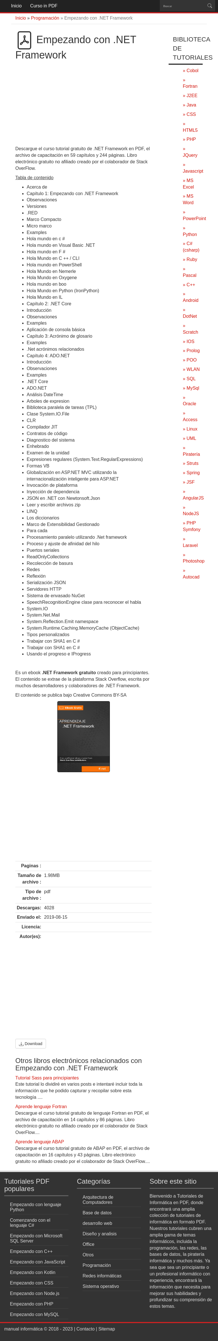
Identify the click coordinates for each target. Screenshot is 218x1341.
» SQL (189, 378)
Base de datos (97, 1212)
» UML (189, 438)
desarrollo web (97, 1223)
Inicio (16, 5)
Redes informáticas (102, 1275)
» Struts (190, 463)
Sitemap (106, 1329)
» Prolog (191, 350)
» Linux (190, 429)
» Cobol (190, 70)
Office (89, 1244)
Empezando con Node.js (34, 1293)
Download (30, 1043)
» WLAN (191, 369)
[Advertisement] (83, 103)
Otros (88, 1254)
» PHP (189, 139)
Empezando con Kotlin (32, 1272)
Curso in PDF (43, 5)
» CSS (189, 114)
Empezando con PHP (31, 1304)
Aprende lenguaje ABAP (39, 1141)
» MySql (191, 388)
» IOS (188, 341)
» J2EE (190, 95)
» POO (190, 360)
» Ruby (190, 259)
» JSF (189, 482)
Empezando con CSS (31, 1283)
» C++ (189, 284)
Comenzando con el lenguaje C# (30, 1223)
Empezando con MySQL (34, 1314)
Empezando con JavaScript (37, 1261)
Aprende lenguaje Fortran (41, 1106)
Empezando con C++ (31, 1251)
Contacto (85, 1329)
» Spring (191, 472)
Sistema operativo (101, 1286)
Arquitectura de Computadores (98, 1200)
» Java (189, 105)
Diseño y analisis (100, 1233)
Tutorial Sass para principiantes (47, 1077)
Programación (97, 1265)
